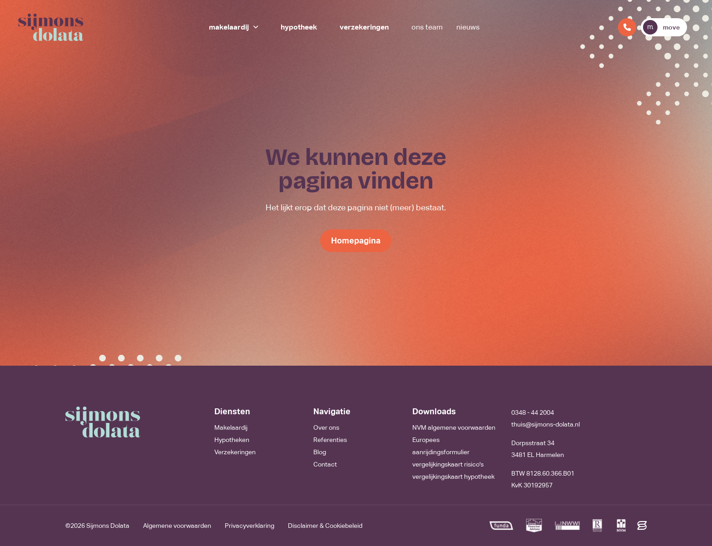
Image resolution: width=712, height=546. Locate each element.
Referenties (330, 439)
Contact (325, 464)
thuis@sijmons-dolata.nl (545, 424)
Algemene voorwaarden (177, 525)
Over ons (326, 427)
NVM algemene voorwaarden (453, 427)
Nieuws (468, 27)
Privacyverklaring (249, 525)
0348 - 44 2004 (532, 412)
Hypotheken (231, 439)
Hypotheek (299, 27)
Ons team (427, 27)
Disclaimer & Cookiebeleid (325, 525)
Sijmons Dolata (107, 525)
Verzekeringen (364, 27)
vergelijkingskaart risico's (448, 464)
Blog (319, 452)
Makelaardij (229, 27)
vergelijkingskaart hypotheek (453, 476)
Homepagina (356, 240)
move (661, 27)
